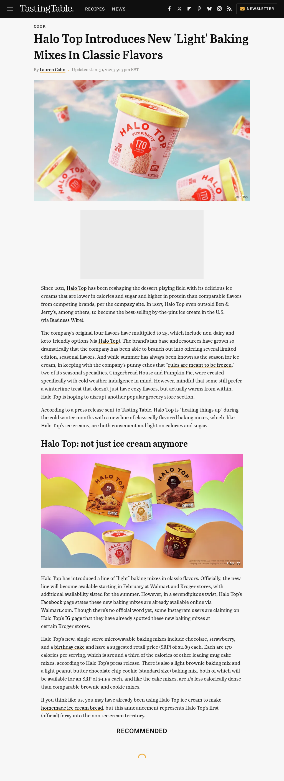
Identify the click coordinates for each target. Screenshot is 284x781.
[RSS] (229, 10)
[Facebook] (169, 10)
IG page (73, 617)
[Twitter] (179, 10)
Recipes (95, 9)
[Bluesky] (209, 10)
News (119, 9)
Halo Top (77, 287)
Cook (40, 26)
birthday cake (69, 646)
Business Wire (66, 319)
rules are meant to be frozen (200, 364)
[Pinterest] (199, 10)
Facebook (51, 601)
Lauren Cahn (52, 69)
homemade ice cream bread (72, 707)
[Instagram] (219, 10)
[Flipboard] (189, 10)
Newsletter (257, 8)
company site (129, 303)
